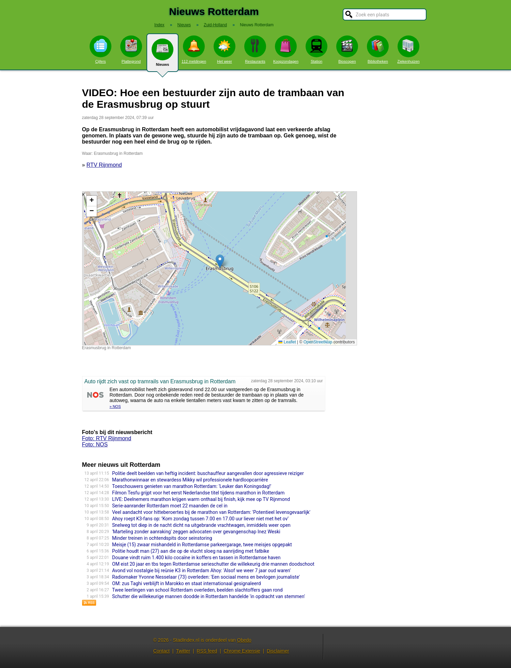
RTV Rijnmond (104, 165)
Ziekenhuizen (408, 49)
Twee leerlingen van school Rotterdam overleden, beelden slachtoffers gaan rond (197, 590)
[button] (220, 261)
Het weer (224, 49)
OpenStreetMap (318, 342)
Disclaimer (278, 651)
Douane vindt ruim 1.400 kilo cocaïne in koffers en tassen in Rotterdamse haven (196, 557)
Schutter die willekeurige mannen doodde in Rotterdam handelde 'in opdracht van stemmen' (208, 596)
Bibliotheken (378, 49)
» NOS (115, 406)
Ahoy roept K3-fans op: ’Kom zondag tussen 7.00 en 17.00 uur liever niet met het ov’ (200, 518)
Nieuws (162, 55)
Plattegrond (131, 49)
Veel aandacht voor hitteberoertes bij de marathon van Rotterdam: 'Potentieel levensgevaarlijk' (211, 512)
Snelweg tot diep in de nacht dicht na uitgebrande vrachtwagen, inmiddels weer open (201, 525)
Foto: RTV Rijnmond (106, 438)
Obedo (244, 640)
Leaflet (287, 342)
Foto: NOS (95, 444)
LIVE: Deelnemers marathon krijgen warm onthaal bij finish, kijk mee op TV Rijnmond (201, 499)
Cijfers (100, 49)
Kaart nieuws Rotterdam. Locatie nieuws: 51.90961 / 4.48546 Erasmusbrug (218, 268)
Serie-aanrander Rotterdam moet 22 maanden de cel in (170, 505)
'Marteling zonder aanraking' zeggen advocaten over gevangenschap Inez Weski (196, 531)
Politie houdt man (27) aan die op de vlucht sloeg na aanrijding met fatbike (190, 551)
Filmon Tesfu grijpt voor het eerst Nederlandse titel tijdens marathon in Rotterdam (198, 492)
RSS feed (207, 651)
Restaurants (255, 49)
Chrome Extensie (241, 651)
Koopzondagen (285, 49)
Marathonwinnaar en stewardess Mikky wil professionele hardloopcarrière (190, 480)
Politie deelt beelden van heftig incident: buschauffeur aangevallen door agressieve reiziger (208, 473)
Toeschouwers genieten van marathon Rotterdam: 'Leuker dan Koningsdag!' (191, 486)
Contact (161, 651)
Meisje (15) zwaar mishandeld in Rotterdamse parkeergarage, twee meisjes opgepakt (202, 544)
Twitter (183, 651)
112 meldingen (194, 49)
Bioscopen (347, 49)
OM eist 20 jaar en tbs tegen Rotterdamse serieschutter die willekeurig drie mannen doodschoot (213, 564)
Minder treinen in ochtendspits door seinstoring (162, 538)
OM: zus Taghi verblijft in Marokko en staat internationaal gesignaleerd (186, 583)
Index (159, 25)
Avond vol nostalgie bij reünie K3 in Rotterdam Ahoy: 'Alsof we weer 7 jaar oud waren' (201, 570)
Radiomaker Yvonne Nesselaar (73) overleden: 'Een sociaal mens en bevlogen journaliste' (206, 577)
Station (316, 49)
